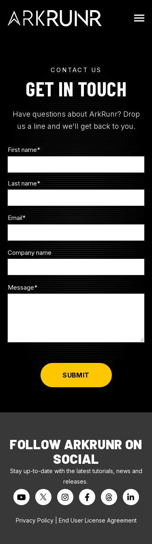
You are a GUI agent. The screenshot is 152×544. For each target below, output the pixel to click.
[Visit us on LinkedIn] (131, 497)
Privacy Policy (35, 520)
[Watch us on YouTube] (21, 497)
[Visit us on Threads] (109, 497)
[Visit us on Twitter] (43, 497)
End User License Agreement (98, 520)
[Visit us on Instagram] (65, 497)
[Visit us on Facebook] (87, 497)
